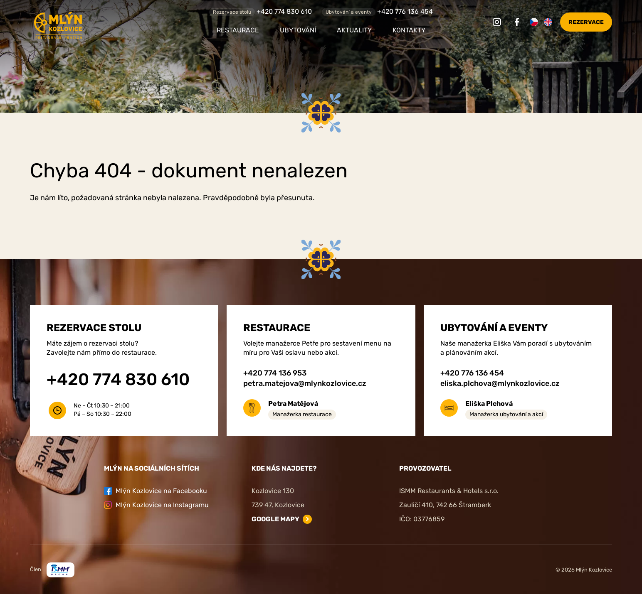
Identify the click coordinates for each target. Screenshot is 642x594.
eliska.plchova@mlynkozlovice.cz (500, 383)
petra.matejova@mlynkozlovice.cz (304, 383)
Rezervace (586, 22)
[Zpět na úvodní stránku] (102, 25)
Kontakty (409, 30)
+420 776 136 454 (405, 11)
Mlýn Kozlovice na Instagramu (156, 505)
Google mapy (275, 519)
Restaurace (238, 30)
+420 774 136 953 (274, 373)
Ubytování (298, 30)
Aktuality (354, 30)
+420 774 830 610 (284, 11)
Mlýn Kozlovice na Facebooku (155, 491)
